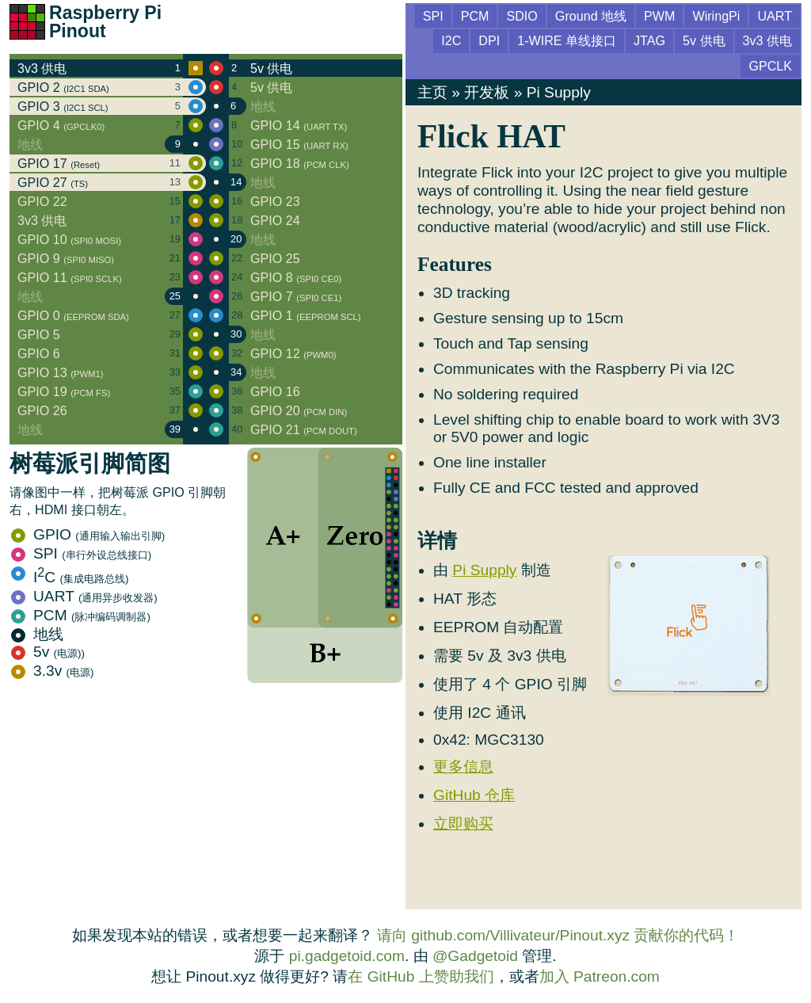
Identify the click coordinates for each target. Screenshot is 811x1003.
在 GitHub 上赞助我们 (420, 976)
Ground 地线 (590, 16)
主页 (432, 92)
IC (69, 577)
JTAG (649, 40)
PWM (659, 16)
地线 (37, 634)
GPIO (88, 534)
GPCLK (770, 66)
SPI (81, 553)
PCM (80, 615)
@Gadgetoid (475, 956)
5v (48, 651)
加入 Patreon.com (599, 976)
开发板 (486, 92)
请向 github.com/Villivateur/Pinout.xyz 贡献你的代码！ (558, 935)
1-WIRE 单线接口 (566, 40)
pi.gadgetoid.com (347, 956)
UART (84, 596)
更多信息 (463, 766)
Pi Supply (559, 92)
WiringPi (716, 16)
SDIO (521, 16)
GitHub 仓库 (474, 795)
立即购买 (463, 823)
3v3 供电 (767, 40)
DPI (489, 40)
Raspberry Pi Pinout (105, 21)
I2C (451, 40)
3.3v (52, 670)
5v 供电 (704, 40)
